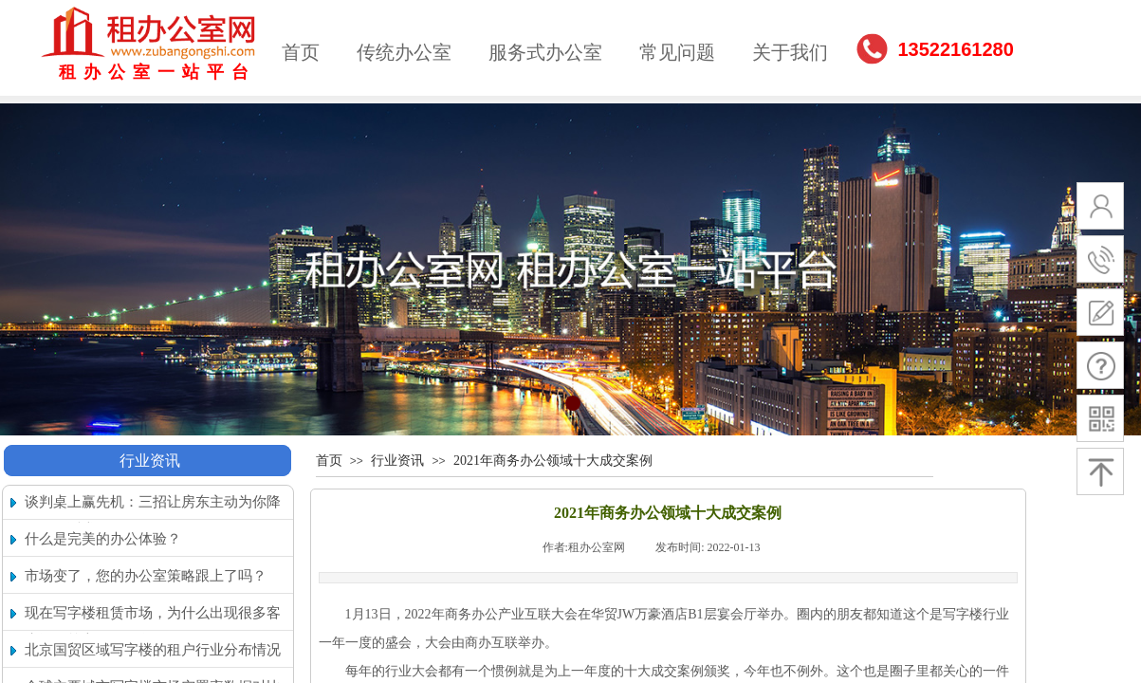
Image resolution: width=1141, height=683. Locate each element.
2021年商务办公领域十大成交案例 (553, 460)
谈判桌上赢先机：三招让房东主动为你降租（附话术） (153, 515)
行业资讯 (150, 460)
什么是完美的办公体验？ (103, 538)
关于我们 (790, 52)
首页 (301, 52)
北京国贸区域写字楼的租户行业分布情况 (153, 649)
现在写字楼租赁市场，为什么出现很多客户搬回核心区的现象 (153, 626)
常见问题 (677, 52)
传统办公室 (404, 52)
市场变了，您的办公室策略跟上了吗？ (146, 575)
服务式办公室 (545, 52)
